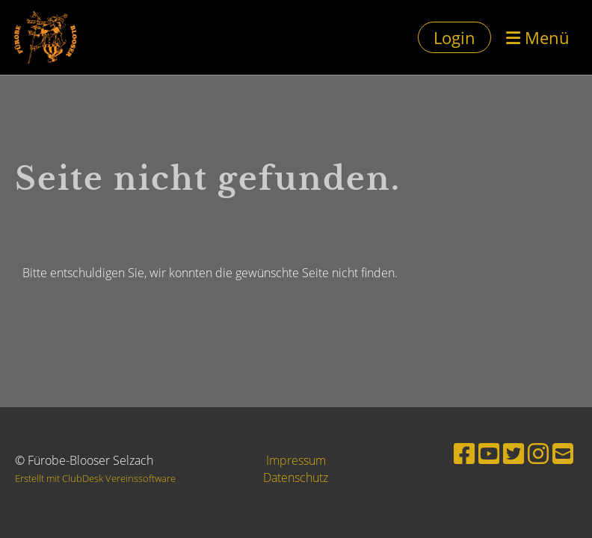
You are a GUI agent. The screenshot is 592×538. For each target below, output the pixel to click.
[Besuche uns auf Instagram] (538, 453)
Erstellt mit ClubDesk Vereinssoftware (95, 478)
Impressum (296, 460)
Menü (538, 37)
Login (454, 37)
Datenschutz (295, 477)
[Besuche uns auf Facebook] (464, 453)
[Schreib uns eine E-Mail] (562, 453)
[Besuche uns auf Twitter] (513, 453)
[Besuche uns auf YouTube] (488, 453)
